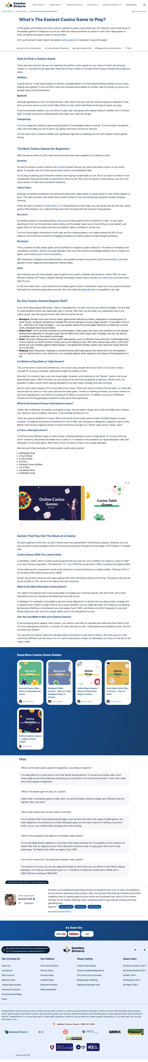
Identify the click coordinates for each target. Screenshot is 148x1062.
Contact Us (7, 970)
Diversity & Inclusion (11, 989)
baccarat (61, 220)
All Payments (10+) (131, 980)
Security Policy (47, 975)
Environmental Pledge (12, 994)
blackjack (113, 259)
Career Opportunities (11, 985)
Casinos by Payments (110, 5)
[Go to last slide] (126, 483)
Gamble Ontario (7, 11)
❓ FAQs (128, 48)
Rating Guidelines (48, 989)
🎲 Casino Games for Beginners (57, 48)
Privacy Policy (46, 970)
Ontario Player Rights (86, 966)
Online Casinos (37, 5)
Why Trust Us (8, 975)
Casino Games (21, 11)
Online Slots (91, 5)
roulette (61, 167)
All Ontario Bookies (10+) (134, 970)
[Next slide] (128, 483)
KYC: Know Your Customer (89, 975)
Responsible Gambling (87, 980)
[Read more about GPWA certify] (136, 1032)
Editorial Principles (48, 985)
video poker (51, 205)
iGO (43, 951)
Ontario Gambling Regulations (90, 970)
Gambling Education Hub (88, 985)
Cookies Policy (47, 980)
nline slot (108, 277)
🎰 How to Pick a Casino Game (29, 48)
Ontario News (131, 5)
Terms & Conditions (49, 966)
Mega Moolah (88, 289)
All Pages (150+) (130, 985)
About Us (6, 966)
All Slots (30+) (129, 975)
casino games (68, 40)
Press (4, 999)
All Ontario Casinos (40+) (134, 966)
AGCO (9, 951)
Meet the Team (8, 980)
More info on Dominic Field (60, 912)
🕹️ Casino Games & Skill (82, 48)
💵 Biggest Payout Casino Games (108, 48)
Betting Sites (54, 5)
